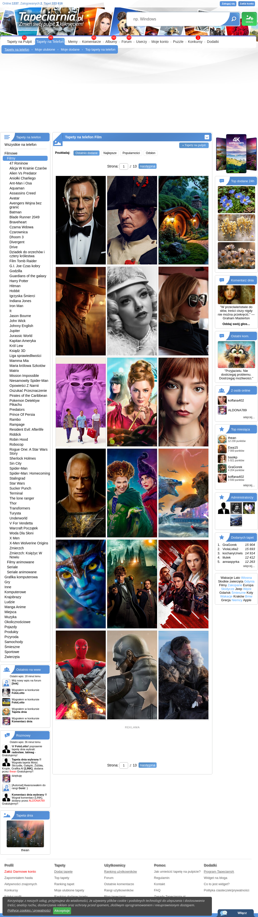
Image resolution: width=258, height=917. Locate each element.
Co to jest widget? (217, 884)
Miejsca (10, 612)
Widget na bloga (215, 878)
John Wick (17, 321)
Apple (247, 600)
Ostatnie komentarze (119, 884)
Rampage (17, 424)
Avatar (14, 198)
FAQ (157, 890)
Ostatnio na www (28, 669)
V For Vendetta (21, 523)
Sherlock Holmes (22, 458)
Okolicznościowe (17, 622)
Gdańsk (225, 592)
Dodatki (213, 42)
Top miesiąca (240, 429)
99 (129, 37)
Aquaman (16, 188)
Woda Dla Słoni (21, 533)
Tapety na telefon (16, 49)
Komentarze (91, 42)
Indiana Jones (20, 301)
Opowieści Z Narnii (24, 386)
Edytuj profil (12, 896)
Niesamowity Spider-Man (28, 381)
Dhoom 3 (16, 237)
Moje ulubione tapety (69, 890)
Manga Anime (15, 607)
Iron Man (16, 306)
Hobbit (14, 291)
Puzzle (178, 42)
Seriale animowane (22, 572)
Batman (15, 212)
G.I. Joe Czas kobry (24, 266)
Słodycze (227, 589)
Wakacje (227, 578)
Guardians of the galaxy (27, 276)
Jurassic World (20, 336)
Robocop (16, 444)
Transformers (19, 508)
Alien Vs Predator (23, 173)
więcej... (249, 417)
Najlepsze (110, 153)
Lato (237, 578)
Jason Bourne (20, 316)
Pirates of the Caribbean (28, 396)
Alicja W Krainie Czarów (28, 168)
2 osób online (240, 390)
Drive (13, 247)
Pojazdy (10, 627)
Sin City (15, 463)
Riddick (15, 434)
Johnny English (21, 326)
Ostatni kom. (240, 336)
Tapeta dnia (24, 815)
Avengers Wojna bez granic (25, 205)
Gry (7, 582)
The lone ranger (21, 498)
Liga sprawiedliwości (25, 356)
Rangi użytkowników (119, 890)
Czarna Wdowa (21, 227)
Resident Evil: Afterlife (26, 429)
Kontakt (159, 884)
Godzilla (15, 271)
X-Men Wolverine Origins (28, 543)
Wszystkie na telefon (20, 145)
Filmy (11, 158)
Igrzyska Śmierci (22, 296)
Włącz (242, 913)
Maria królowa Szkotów (27, 366)
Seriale (12, 567)
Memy (73, 42)
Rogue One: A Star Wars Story (28, 451)
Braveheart (17, 222)
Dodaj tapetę (63, 871)
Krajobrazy (12, 597)
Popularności (131, 153)
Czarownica (18, 232)
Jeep (238, 589)
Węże (247, 589)
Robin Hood (18, 439)
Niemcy (237, 600)
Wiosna (246, 578)
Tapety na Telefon (50, 42)
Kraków (238, 596)
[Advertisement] (129, 95)
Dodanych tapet (242, 537)
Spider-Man (18, 468)
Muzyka (10, 617)
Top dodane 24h (242, 181)
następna (147, 166)
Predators (17, 410)
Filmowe (10, 153)
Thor (13, 503)
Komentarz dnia (242, 280)
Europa (248, 585)
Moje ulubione (45, 49)
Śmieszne (12, 647)
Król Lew (16, 346)
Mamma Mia (19, 361)
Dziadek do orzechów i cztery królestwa (27, 254)
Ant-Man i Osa (20, 183)
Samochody (13, 642)
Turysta (15, 513)
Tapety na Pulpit (19, 42)
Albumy (111, 42)
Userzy (141, 42)
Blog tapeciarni (115, 896)
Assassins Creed (22, 193)
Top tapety (61, 878)
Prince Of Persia (22, 415)
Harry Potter (18, 281)
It (10, 311)
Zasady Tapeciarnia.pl (169, 896)
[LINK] (38, 797)
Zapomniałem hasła (18, 878)
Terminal (16, 493)
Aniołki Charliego (22, 178)
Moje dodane (70, 49)
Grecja (226, 600)
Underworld (18, 518)
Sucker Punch (20, 488)
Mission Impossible (24, 376)
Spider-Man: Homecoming (29, 473)
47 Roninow (18, 163)
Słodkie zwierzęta (230, 581)
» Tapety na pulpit (194, 145)
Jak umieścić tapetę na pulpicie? (177, 871)
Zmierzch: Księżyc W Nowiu (25, 555)
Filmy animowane (20, 562)
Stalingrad (17, 478)
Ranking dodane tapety (71, 896)
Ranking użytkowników (120, 871)
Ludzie (9, 602)
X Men (14, 538)
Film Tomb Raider (23, 261)
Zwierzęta (12, 657)
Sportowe (11, 652)
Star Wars (17, 483)
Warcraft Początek (23, 528)
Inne (7, 587)
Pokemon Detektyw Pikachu (24, 403)
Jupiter (14, 331)
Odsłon (150, 153)
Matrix (14, 371)
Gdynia (249, 581)
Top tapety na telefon (100, 49)
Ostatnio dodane (86, 153)
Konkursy (195, 42)
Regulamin (162, 878)
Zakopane (235, 585)
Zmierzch (16, 548)
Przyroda (11, 637)
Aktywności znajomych (20, 884)
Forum (126, 42)
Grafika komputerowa (21, 577)
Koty (250, 592)
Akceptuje (62, 911)
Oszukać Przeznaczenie (28, 391)
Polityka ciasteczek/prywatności (226, 890)
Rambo (15, 419)
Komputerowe (15, 592)
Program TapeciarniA (219, 871)
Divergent (16, 242)
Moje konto (159, 42)
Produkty (11, 632)
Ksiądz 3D (17, 351)
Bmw (248, 596)
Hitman (14, 286)
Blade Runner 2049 (24, 217)
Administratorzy (242, 497)
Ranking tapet (64, 884)
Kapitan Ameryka (22, 341)
